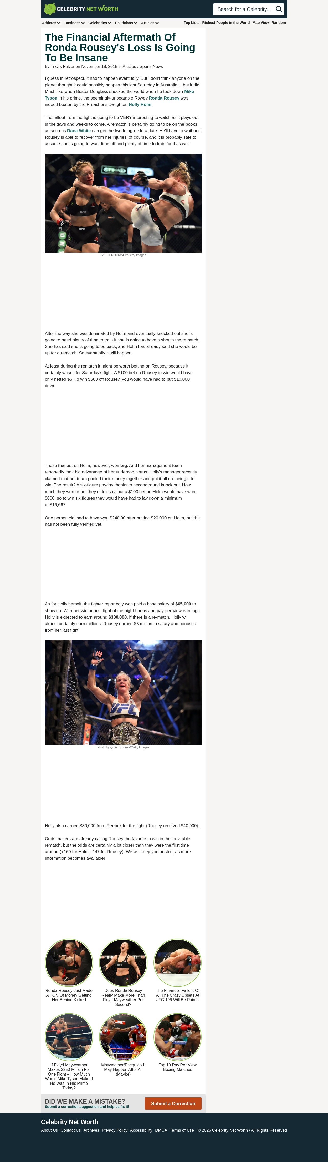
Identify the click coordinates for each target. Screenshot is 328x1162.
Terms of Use (182, 1130)
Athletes (51, 23)
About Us (49, 1130)
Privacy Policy (115, 1130)
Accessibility (141, 1130)
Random (279, 23)
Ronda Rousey (164, 98)
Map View (260, 23)
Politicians (126, 23)
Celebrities (99, 23)
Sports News (151, 66)
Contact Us (70, 1130)
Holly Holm (140, 104)
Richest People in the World (226, 23)
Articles (150, 23)
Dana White (79, 130)
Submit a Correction (173, 1103)
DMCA (161, 1130)
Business (74, 23)
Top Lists (191, 23)
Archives (91, 1130)
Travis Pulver (63, 66)
